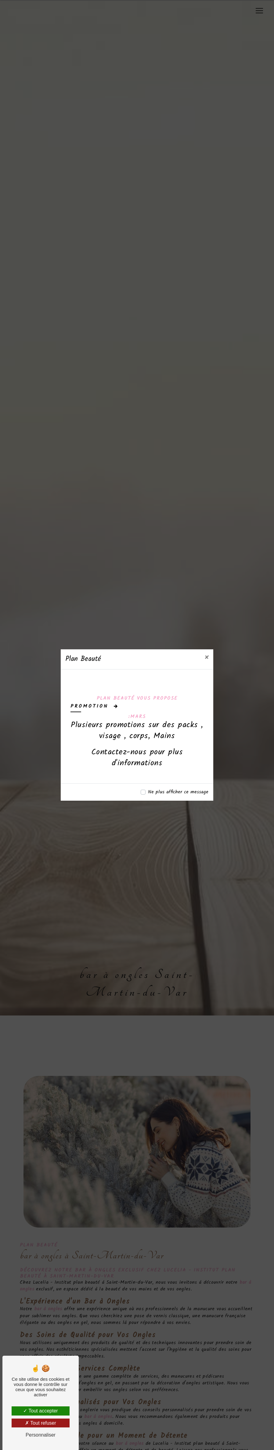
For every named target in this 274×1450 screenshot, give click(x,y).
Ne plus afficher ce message (178, 792)
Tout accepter (40, 1410)
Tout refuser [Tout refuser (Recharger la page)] (40, 1423)
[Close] (206, 657)
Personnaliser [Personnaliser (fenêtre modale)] (41, 1434)
